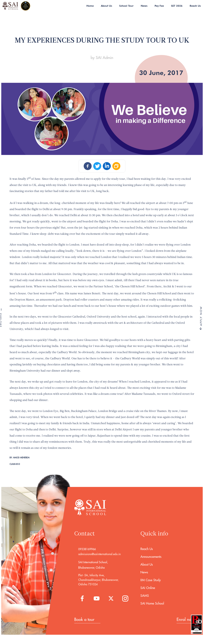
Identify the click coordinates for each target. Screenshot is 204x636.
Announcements (150, 557)
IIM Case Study (150, 580)
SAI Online (147, 588)
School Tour (126, 5)
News (144, 5)
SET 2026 (176, 5)
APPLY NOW (201, 318)
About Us (106, 5)
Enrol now (185, 619)
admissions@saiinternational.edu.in (99, 554)
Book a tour (84, 619)
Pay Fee (159, 5)
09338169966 (87, 549)
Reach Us (195, 5)
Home (90, 5)
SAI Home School (152, 603)
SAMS (144, 596)
